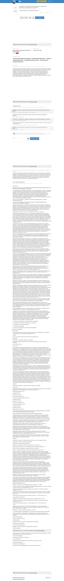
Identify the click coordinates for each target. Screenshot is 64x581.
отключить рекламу (33, 44)
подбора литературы (40, 530)
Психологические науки (37, 50)
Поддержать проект (41, 1)
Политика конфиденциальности (18, 579)
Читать (40, 17)
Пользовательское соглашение (18, 577)
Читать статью (34, 139)
